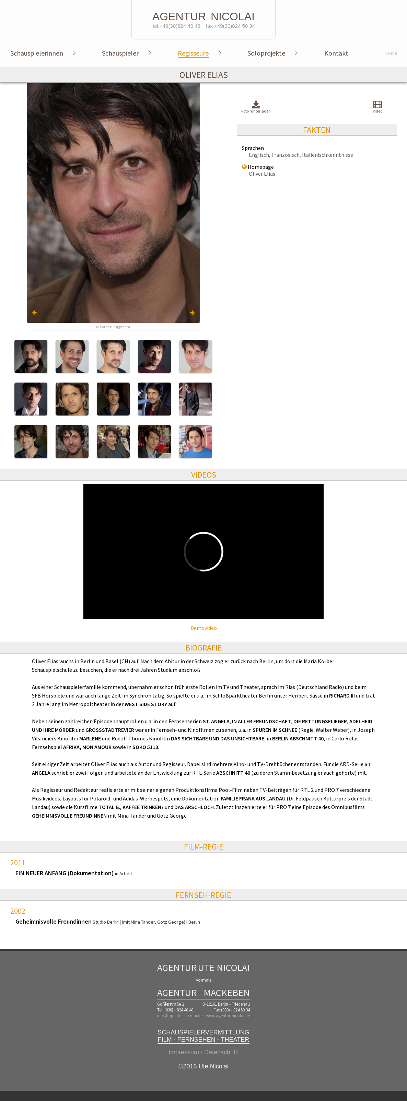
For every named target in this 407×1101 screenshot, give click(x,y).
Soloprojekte (266, 53)
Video (377, 107)
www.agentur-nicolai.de (228, 1016)
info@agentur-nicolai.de (179, 1016)
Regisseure (193, 53)
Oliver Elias (262, 173)
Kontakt (336, 53)
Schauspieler (120, 53)
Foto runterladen (256, 107)
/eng (390, 53)
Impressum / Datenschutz (203, 1052)
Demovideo (203, 627)
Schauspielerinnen (36, 53)
